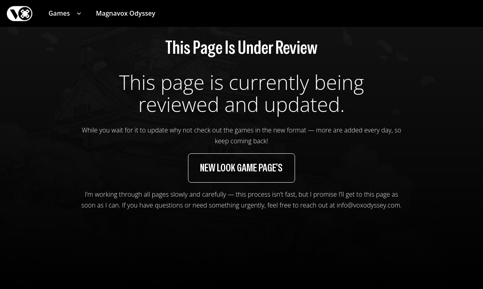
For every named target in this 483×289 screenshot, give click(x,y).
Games (59, 13)
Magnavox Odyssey (125, 13)
